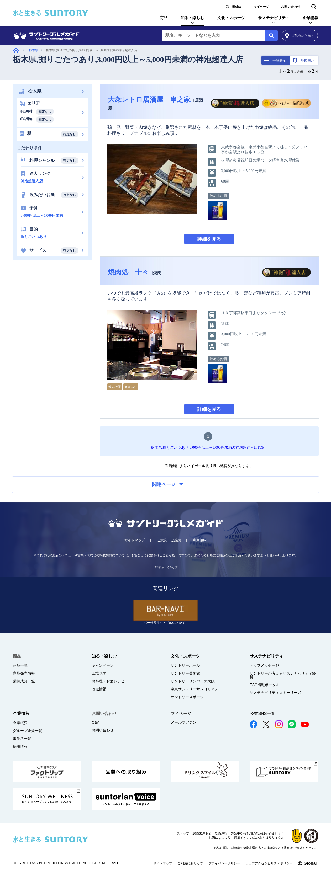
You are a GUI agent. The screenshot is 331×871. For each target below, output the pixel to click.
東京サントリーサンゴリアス (194, 689)
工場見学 (99, 673)
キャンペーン (103, 665)
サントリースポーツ (187, 697)
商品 (163, 17)
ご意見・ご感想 (169, 540)
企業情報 (310, 17)
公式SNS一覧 (262, 713)
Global (236, 6)
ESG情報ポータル (265, 685)
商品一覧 (20, 665)
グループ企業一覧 (27, 731)
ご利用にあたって (190, 863)
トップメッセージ (264, 665)
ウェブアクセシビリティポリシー (269, 863)
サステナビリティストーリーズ (275, 693)
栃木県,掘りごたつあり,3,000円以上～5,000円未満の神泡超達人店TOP (207, 448)
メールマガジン (183, 722)
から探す (300, 35)
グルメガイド (16, 50)
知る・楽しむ (192, 17)
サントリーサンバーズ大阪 (193, 681)
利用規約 (200, 540)
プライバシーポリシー (224, 863)
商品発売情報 (24, 673)
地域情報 (99, 689)
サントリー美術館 (185, 673)
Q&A (95, 722)
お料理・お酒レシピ (108, 681)
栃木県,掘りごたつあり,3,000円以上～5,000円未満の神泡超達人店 (128, 59)
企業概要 (20, 723)
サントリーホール (185, 665)
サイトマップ (134, 540)
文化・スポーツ (231, 17)
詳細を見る (209, 239)
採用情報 (20, 746)
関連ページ (167, 484)
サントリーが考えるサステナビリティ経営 (283, 675)
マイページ (261, 6)
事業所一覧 (22, 738)
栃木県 (33, 50)
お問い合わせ (290, 6)
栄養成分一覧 (24, 681)
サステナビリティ (274, 17)
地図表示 (307, 60)
